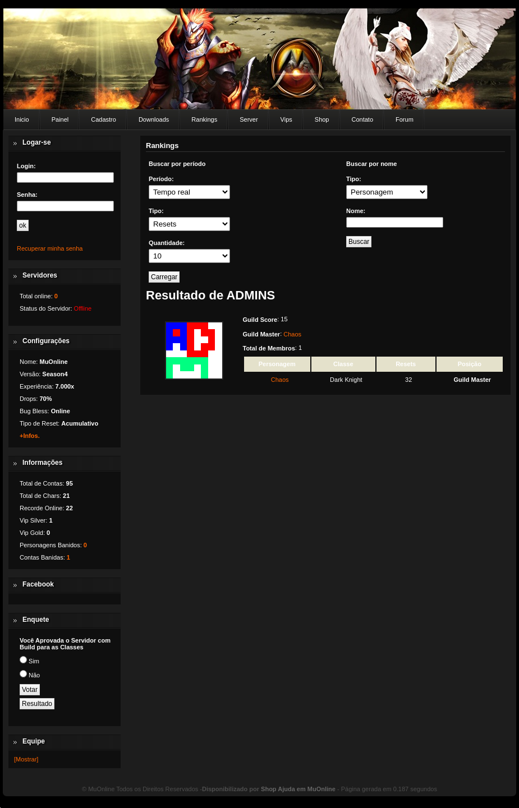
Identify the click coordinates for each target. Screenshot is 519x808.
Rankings (204, 119)
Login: (26, 166)
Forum (405, 119)
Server (249, 119)
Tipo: (156, 210)
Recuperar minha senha (49, 248)
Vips (286, 119)
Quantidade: (167, 242)
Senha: (27, 194)
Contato (363, 119)
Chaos (292, 333)
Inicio (22, 119)
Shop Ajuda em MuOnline (298, 789)
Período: (161, 179)
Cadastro (103, 119)
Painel (60, 119)
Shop (322, 119)
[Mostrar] (26, 759)
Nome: (355, 210)
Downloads (154, 119)
